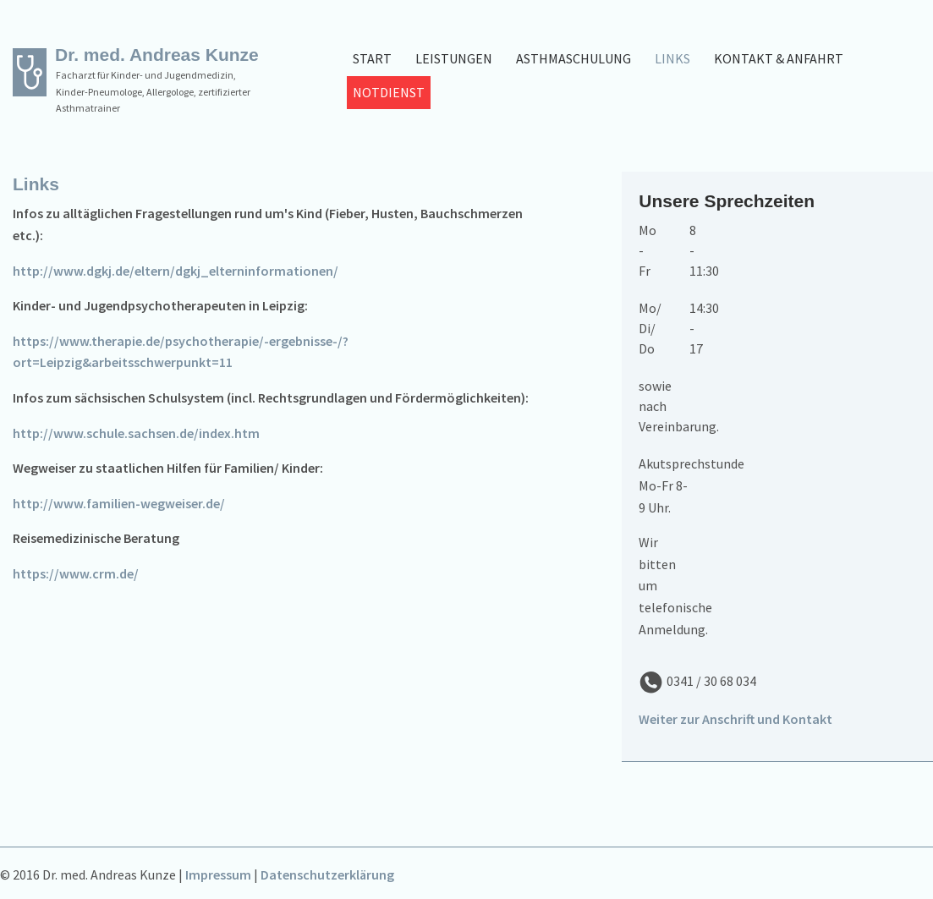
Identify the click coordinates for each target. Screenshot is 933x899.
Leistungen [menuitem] (453, 58)
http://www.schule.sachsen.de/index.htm (136, 433)
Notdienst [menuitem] (389, 92)
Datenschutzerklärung (327, 874)
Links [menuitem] (672, 58)
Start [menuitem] (372, 58)
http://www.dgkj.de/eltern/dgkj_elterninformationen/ (175, 270)
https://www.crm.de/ (76, 573)
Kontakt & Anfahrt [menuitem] (778, 58)
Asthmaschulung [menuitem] (573, 58)
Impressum (218, 874)
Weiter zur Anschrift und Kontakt (735, 718)
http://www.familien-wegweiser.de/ (119, 503)
